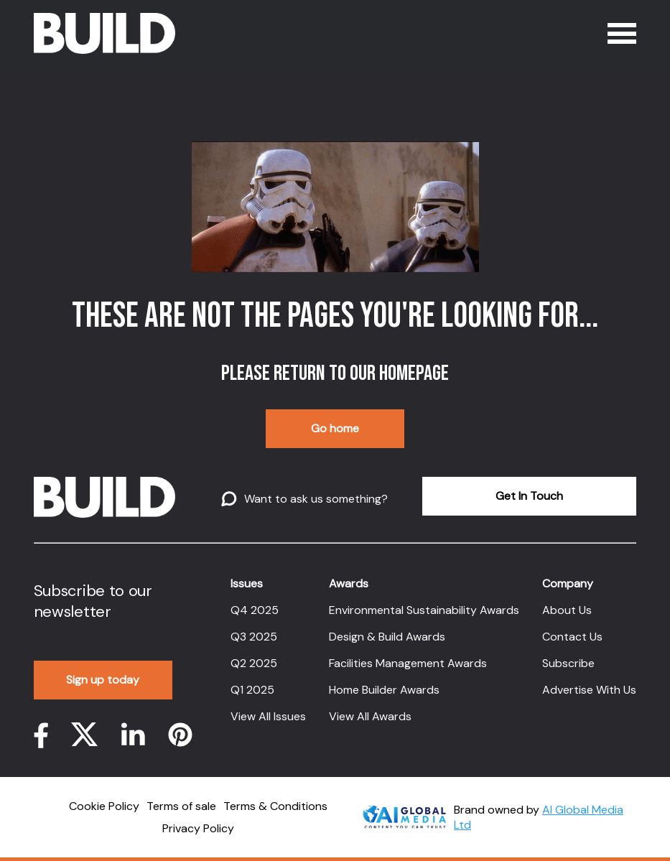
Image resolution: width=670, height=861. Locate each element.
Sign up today (102, 679)
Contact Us (572, 636)
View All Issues (268, 716)
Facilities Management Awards (408, 663)
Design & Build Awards (387, 636)
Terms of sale (181, 806)
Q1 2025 (252, 689)
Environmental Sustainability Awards (424, 610)
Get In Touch (529, 495)
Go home (335, 428)
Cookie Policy (104, 806)
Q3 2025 (254, 636)
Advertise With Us (589, 689)
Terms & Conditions (275, 806)
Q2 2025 (254, 663)
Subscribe (568, 663)
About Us (567, 610)
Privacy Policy (198, 828)
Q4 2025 (255, 610)
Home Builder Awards (384, 689)
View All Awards (370, 716)
